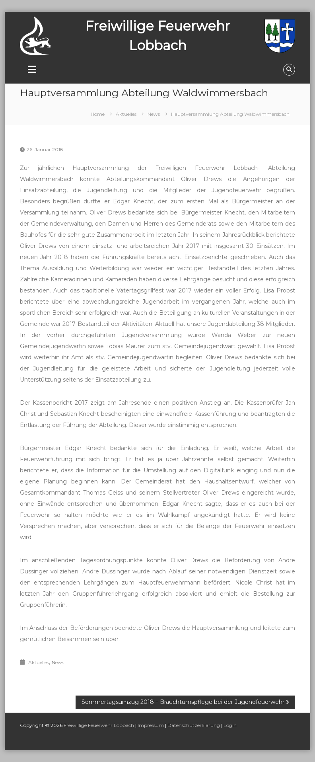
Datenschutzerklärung (193, 725)
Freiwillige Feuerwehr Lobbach (99, 725)
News (154, 114)
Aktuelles (126, 114)
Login (230, 725)
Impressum (151, 725)
